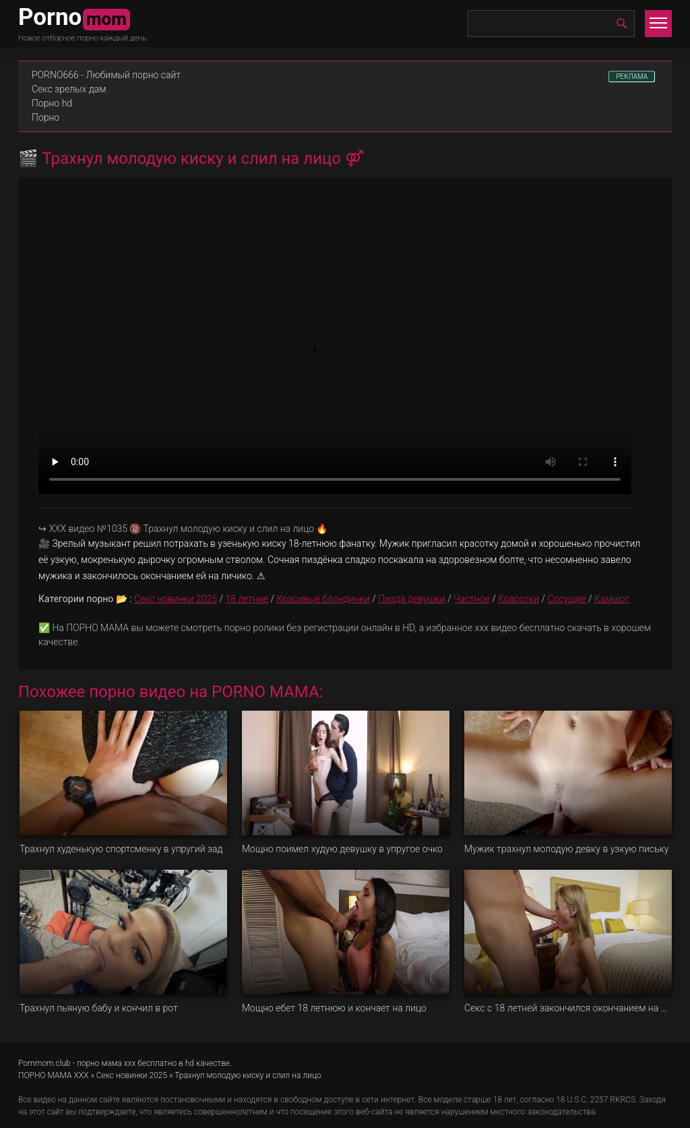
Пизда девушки (411, 598)
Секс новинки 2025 (175, 598)
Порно (45, 117)
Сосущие (566, 598)
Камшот (611, 598)
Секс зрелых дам (69, 89)
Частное (471, 598)
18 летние (246, 598)
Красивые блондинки (322, 598)
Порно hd (52, 103)
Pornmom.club (44, 1063)
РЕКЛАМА (632, 76)
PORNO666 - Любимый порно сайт (106, 74)
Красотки (518, 598)
